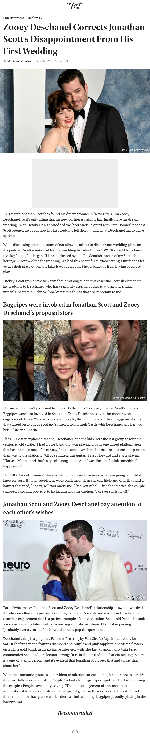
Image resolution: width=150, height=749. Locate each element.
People (69, 419)
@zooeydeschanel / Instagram (129, 398)
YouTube (89, 486)
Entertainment (13, 18)
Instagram (59, 492)
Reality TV (35, 18)
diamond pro (109, 649)
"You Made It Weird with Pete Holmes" (101, 225)
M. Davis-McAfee (19, 61)
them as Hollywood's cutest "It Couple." (34, 680)
